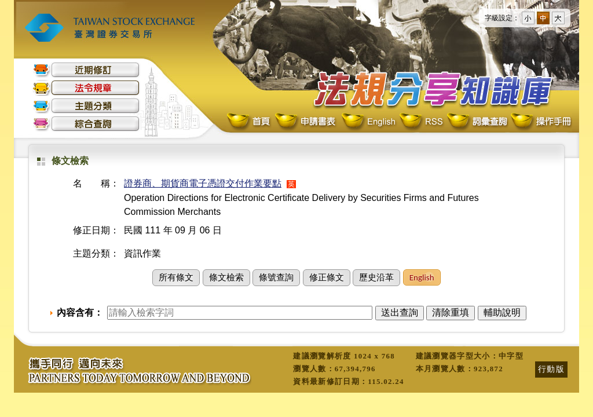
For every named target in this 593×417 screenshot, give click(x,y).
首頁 (249, 122)
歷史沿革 (376, 277)
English (368, 122)
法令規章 (86, 88)
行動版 (551, 369)
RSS (421, 122)
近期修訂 (86, 70)
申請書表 (306, 122)
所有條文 (176, 277)
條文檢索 (226, 277)
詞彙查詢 (476, 122)
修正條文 (326, 277)
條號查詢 (276, 277)
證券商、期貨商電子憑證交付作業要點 (202, 183)
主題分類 (86, 106)
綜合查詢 (86, 123)
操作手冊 (540, 122)
